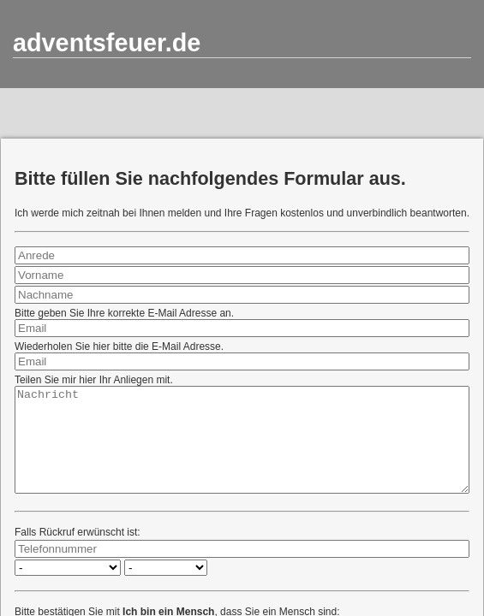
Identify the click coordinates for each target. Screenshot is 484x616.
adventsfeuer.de (106, 42)
